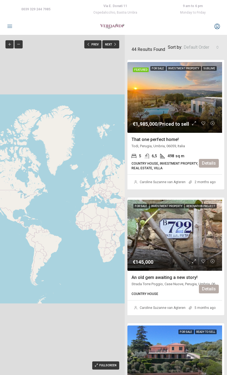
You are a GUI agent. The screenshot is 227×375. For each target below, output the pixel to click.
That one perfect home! (155, 139)
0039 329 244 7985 (35, 9)
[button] (26, 213)
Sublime (209, 68)
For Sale (158, 68)
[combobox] (201, 47)
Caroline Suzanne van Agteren (163, 182)
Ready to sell (205, 331)
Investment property (184, 68)
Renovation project (200, 206)
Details (209, 163)
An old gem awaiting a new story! (165, 277)
